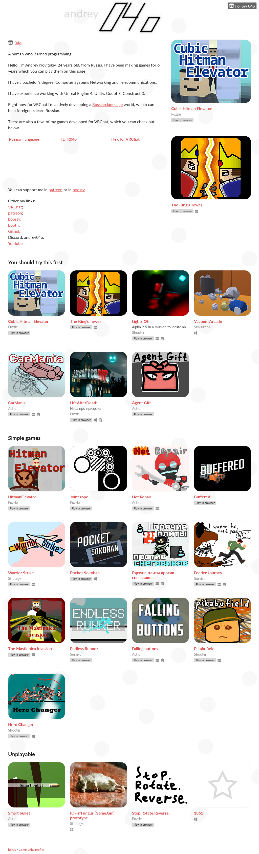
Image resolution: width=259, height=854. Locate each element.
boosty (79, 189)
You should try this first (35, 262)
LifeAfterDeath (83, 402)
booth (13, 225)
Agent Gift (141, 402)
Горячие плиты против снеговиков (153, 575)
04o (18, 42)
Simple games (24, 438)
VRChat (15, 206)
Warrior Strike (21, 572)
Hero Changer (20, 724)
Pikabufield (204, 648)
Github (14, 231)
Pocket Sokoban (85, 572)
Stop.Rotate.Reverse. (151, 812)
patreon (55, 189)
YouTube (15, 243)
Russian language (107, 104)
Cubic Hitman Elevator (191, 108)
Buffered (202, 496)
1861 (198, 812)
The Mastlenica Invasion (30, 648)
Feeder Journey (208, 572)
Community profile (31, 849)
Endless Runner (84, 648)
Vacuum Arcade (208, 321)
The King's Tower (186, 204)
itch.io (12, 849)
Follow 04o (242, 5)
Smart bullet (19, 812)
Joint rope (79, 496)
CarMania (17, 402)
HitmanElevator (22, 496)
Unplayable (21, 754)
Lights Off (141, 321)
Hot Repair (141, 496)
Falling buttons (145, 648)
